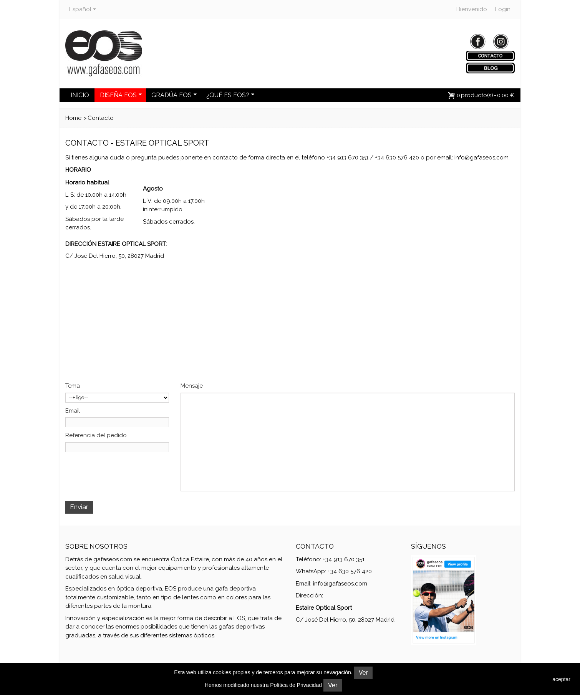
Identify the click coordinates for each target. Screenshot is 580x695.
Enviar (79, 507)
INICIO (80, 95)
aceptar (561, 679)
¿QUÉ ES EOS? (230, 95)
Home (73, 117)
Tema (72, 385)
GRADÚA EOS (174, 95)
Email (72, 410)
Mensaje (192, 385)
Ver (363, 672)
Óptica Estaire (190, 559)
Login (502, 9)
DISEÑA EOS (121, 95)
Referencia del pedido (96, 435)
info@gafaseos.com (481, 157)
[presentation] (123, 471)
